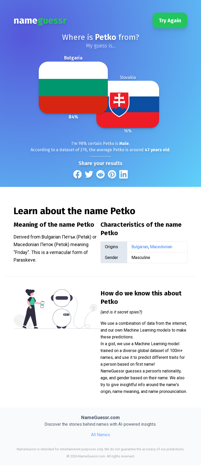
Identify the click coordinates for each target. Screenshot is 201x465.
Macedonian (161, 246)
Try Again (170, 20)
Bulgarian (139, 246)
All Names (100, 434)
